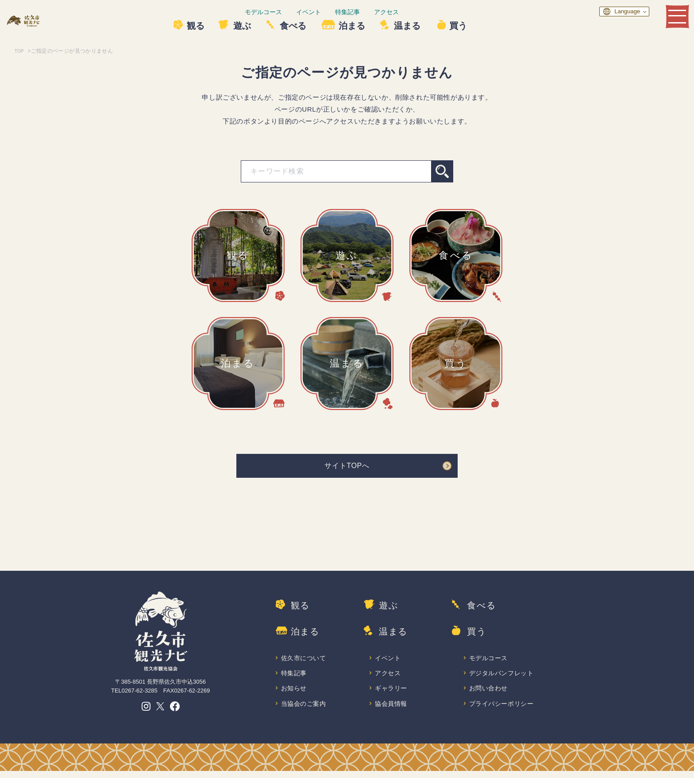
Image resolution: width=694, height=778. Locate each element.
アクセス (413, 11)
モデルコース (289, 11)
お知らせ (294, 694)
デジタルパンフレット (502, 678)
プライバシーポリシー (502, 710)
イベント (335, 11)
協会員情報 (391, 710)
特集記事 (374, 11)
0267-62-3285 (140, 694)
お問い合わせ (489, 694)
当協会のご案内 (304, 710)
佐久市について (304, 662)
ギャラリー (391, 694)
